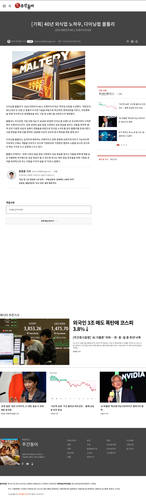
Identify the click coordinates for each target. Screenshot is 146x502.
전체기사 (90, 457)
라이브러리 (111, 449)
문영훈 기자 (25, 171)
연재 (108, 440)
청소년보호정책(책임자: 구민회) (84, 484)
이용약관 (52, 484)
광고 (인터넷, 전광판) (24, 484)
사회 (89, 445)
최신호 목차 (111, 445)
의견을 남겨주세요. (16, 210)
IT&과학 (70, 453)
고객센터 (44, 484)
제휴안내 (36, 484)
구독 (30, 41)
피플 (69, 457)
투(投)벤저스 (106, 94)
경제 (69, 445)
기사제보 (130, 440)
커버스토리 (71, 440)
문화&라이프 (92, 449)
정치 (89, 440)
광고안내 (130, 449)
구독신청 (130, 445)
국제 (69, 449)
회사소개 (11, 484)
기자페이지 (111, 453)
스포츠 (89, 453)
